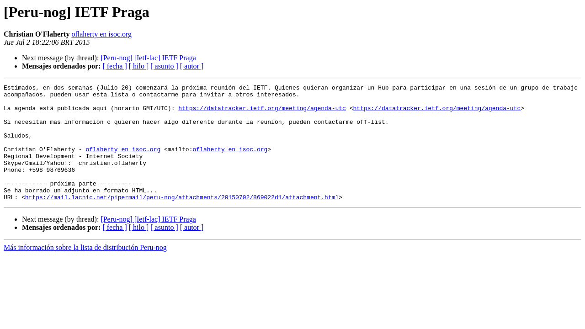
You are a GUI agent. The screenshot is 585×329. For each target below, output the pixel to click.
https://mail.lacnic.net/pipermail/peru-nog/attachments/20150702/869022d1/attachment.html (182, 220)
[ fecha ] (114, 66)
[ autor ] (192, 66)
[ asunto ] (164, 66)
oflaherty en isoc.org (101, 34)
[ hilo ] (139, 66)
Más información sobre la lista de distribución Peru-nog (85, 271)
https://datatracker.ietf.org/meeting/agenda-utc (262, 113)
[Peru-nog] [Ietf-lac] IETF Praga (148, 58)
